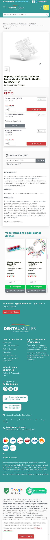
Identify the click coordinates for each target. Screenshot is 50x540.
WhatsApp (7, 352)
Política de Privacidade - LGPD (12, 374)
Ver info (41, 99)
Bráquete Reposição (28, 24)
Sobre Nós (7, 343)
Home (5, 24)
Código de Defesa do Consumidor (10, 360)
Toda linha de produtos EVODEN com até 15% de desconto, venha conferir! (37, 347)
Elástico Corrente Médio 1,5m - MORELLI (35, 264)
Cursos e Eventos (9, 355)
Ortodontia (14, 24)
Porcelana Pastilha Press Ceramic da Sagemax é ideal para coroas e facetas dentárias (38, 356)
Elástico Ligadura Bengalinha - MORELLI (14, 264)
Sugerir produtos (11, 312)
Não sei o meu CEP (13, 164)
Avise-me (14, 126)
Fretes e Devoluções (10, 346)
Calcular (40, 160)
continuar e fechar (26, 536)
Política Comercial (9, 349)
